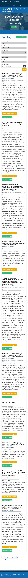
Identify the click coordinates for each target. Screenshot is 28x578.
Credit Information (17, 132)
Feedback (10, 405)
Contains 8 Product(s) (7, 404)
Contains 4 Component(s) (8, 78)
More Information (7, 117)
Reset (24, 69)
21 (14, 559)
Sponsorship (8, 575)
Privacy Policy (4, 574)
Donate (4, 3)
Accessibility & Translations (15, 3)
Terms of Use (13, 574)
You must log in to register (9, 113)
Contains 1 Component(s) (8, 190)
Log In (13, 26)
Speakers (10, 83)
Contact (20, 574)
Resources (4, 1)
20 (11, 559)
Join (11, 1)
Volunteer (16, 1)
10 (5, 559)
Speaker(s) (10, 449)
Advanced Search (21, 36)
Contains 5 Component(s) (8, 246)
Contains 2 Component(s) (8, 127)
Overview (4, 83)
